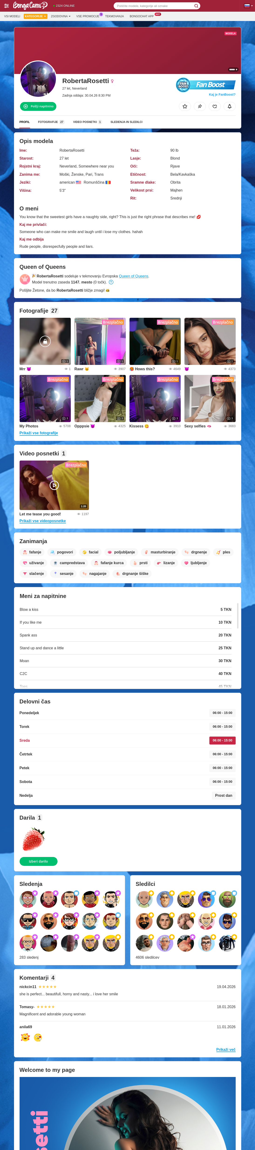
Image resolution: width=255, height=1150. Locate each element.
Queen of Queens (133, 276)
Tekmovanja (114, 16)
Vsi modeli (12, 16)
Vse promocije (89, 16)
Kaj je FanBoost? (222, 94)
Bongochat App (143, 16)
